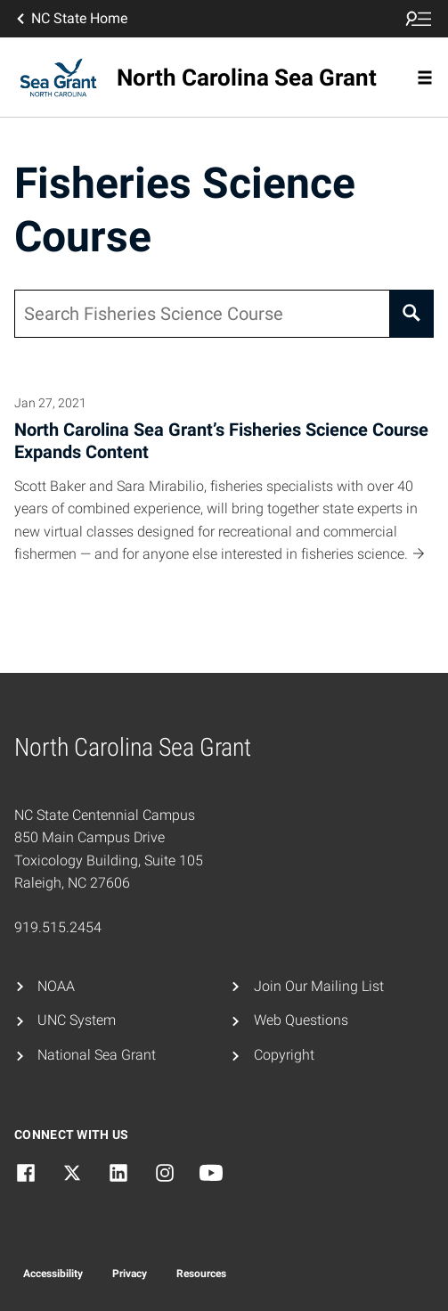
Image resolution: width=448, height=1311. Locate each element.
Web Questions (301, 1020)
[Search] (412, 314)
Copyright (284, 1054)
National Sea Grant (96, 1054)
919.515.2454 (58, 927)
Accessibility (53, 1273)
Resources (201, 1273)
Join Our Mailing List (319, 986)
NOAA (56, 986)
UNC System (76, 1020)
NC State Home (70, 18)
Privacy (129, 1273)
